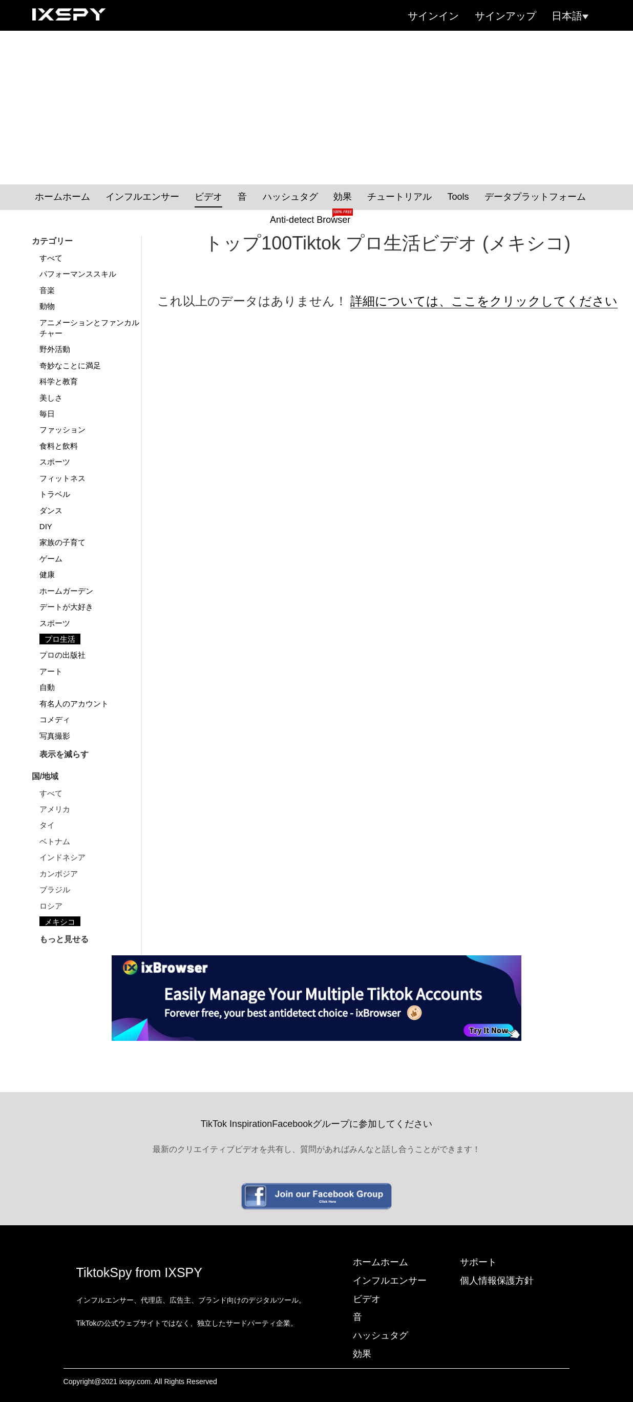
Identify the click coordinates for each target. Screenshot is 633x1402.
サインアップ (505, 16)
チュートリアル (399, 197)
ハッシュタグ (290, 197)
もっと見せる (64, 939)
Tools (458, 197)
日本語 (570, 16)
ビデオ (208, 197)
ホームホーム (62, 197)
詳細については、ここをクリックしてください (484, 301)
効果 (342, 197)
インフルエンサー (142, 197)
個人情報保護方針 (497, 1280)
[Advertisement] (316, 107)
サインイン (433, 16)
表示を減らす (64, 754)
